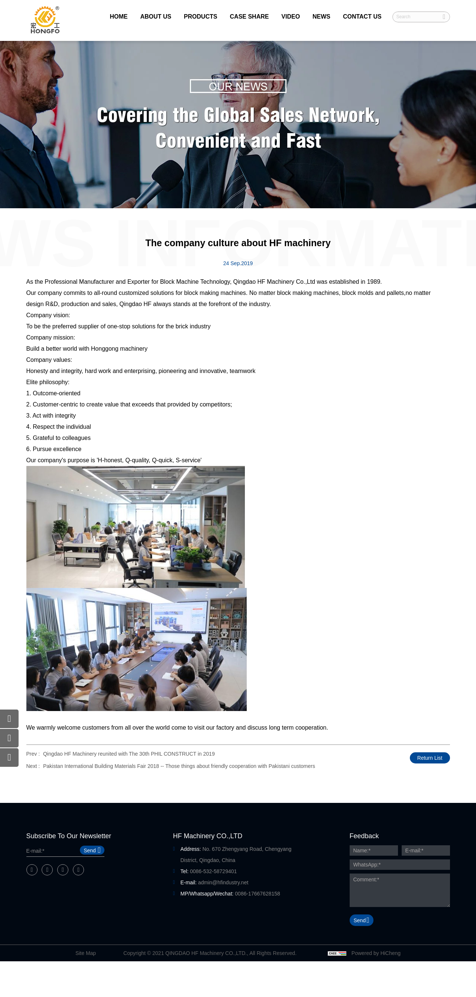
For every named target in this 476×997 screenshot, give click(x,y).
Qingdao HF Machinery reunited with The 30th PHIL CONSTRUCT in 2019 (129, 754)
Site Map (85, 953)
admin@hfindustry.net (223, 882)
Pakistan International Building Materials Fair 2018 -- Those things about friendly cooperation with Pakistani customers (179, 766)
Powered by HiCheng (376, 953)
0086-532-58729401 (213, 871)
